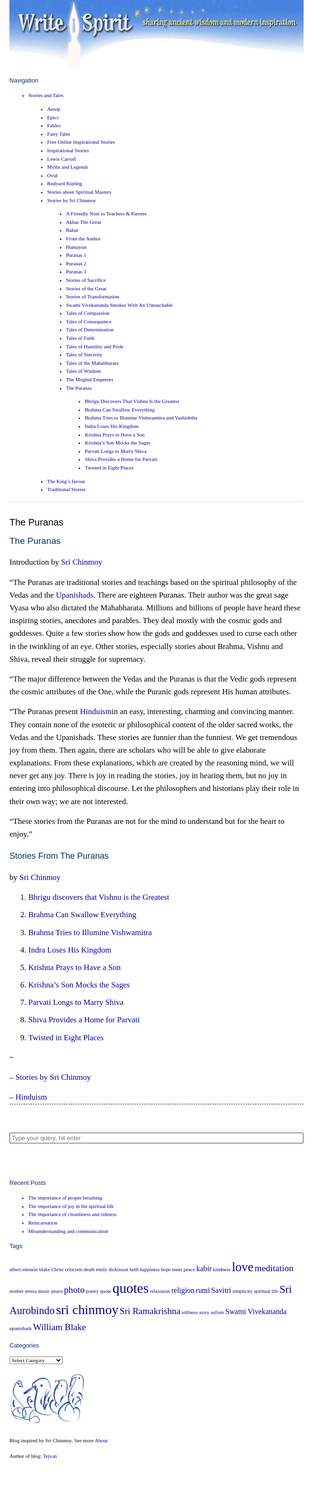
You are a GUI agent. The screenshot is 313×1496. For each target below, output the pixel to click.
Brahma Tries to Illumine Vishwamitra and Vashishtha (141, 417)
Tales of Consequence (88, 321)
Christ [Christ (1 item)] (57, 1269)
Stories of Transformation (92, 296)
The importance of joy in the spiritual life (71, 1206)
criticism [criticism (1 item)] (73, 1269)
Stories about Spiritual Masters (79, 192)
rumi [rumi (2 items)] (203, 1290)
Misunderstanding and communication (68, 1231)
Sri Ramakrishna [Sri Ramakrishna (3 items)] (150, 1311)
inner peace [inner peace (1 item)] (183, 1269)
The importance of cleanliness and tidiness (72, 1214)
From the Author (83, 238)
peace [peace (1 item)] (57, 1291)
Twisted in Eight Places (109, 467)
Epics (52, 117)
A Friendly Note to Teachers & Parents (106, 213)
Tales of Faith (80, 338)
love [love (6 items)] (243, 1267)
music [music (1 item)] (43, 1291)
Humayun (76, 247)
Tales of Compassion (87, 313)
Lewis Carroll (61, 159)
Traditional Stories (66, 489)
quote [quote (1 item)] (105, 1291)
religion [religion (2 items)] (182, 1290)
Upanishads (74, 595)
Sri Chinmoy (81, 562)
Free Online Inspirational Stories (81, 142)
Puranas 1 (76, 255)
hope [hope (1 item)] (166, 1269)
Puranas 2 (76, 263)
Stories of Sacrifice (86, 280)
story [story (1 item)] (204, 1312)
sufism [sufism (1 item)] (217, 1312)
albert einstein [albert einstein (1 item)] (23, 1269)
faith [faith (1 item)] (134, 1269)
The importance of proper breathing (65, 1197)
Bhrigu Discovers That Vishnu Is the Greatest (132, 401)
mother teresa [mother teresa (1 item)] (23, 1291)
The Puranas (79, 388)
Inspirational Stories (68, 150)
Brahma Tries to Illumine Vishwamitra (90, 932)
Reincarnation (43, 1222)
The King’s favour (66, 481)
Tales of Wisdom (83, 371)
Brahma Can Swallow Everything (120, 409)
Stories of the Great (86, 288)
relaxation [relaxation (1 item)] (160, 1291)
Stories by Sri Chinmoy (71, 200)
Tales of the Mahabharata (92, 363)
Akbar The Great (83, 222)
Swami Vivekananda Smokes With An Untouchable (119, 305)
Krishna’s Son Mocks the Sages (117, 442)
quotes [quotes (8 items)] (131, 1288)
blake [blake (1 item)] (44, 1269)
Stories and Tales (46, 95)
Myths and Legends (67, 167)
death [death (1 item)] (89, 1269)
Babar (72, 230)
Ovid (52, 175)
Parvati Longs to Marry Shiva (116, 451)
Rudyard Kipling (64, 183)
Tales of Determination (90, 329)
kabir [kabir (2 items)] (204, 1269)
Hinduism (96, 711)
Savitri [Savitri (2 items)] (221, 1290)
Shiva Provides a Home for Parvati (121, 459)
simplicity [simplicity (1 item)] (242, 1291)
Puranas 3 (76, 271)
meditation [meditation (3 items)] (274, 1268)
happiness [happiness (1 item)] (150, 1269)
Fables (54, 125)
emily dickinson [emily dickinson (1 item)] (112, 1269)
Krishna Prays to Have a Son (115, 434)
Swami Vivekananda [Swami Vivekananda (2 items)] (256, 1311)
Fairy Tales (58, 134)
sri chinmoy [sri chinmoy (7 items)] (87, 1309)
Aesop (53, 109)
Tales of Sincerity (84, 354)
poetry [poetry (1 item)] (92, 1291)
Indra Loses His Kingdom (112, 426)
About (101, 1440)
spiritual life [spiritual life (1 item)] (266, 1291)
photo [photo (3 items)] (74, 1290)
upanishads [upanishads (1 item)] (20, 1328)
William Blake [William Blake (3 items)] (59, 1327)
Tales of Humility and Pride (95, 346)
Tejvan (50, 1456)
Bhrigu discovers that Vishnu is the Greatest (98, 897)
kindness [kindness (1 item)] (222, 1269)
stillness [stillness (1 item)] (190, 1312)
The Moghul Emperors (89, 379)
